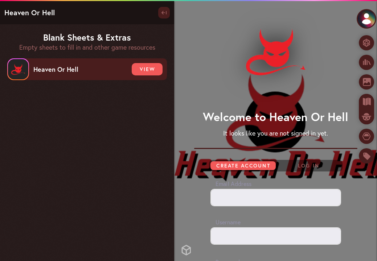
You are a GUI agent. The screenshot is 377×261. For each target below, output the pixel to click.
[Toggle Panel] (164, 12)
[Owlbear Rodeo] (366, 116)
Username (228, 222)
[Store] (366, 155)
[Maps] (366, 101)
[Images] (366, 82)
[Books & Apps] (366, 62)
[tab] (366, 109)
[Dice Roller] (366, 42)
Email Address (234, 183)
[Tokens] (366, 136)
